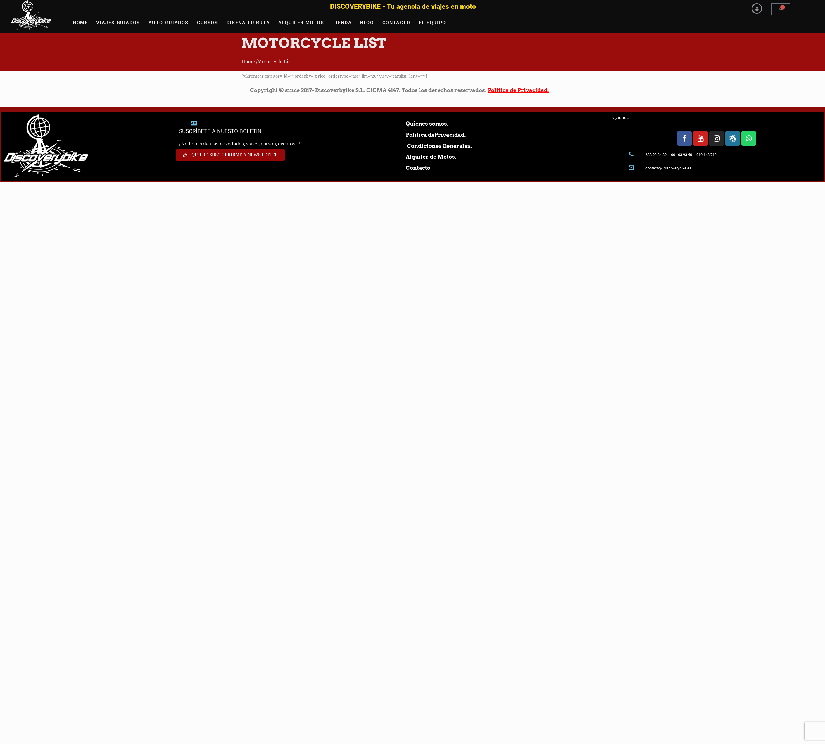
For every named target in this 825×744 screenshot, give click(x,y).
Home (248, 61)
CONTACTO (396, 22)
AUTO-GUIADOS (169, 22)
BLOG (367, 22)
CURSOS (207, 22)
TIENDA (342, 22)
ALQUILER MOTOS (301, 22)
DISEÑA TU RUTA (248, 22)
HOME (80, 22)
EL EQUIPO (432, 22)
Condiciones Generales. (439, 146)
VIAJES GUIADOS (118, 22)
